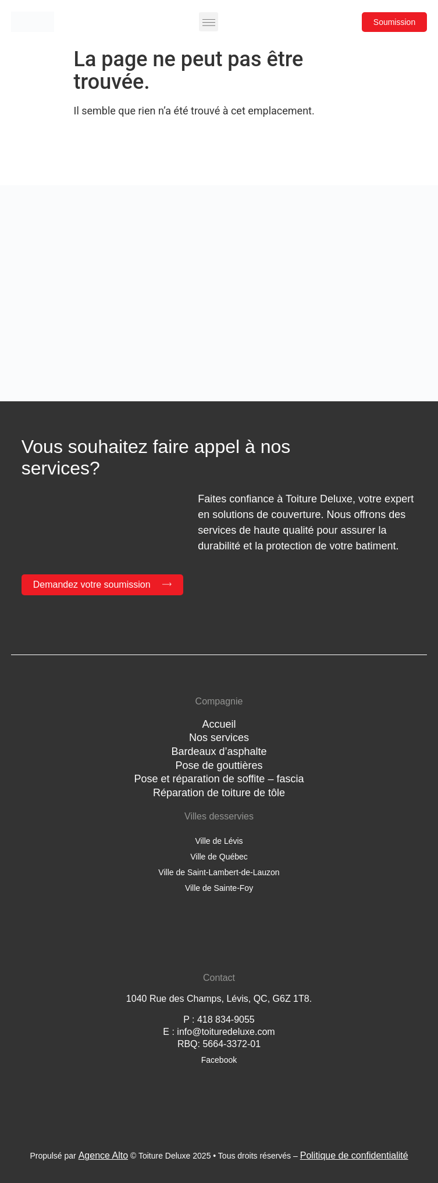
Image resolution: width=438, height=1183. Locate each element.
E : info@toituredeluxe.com (219, 1032)
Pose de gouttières (218, 765)
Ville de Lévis (219, 841)
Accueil (219, 724)
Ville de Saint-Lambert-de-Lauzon (218, 872)
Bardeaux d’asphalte (218, 751)
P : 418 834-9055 (218, 1019)
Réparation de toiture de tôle (219, 793)
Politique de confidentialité (354, 1155)
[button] (208, 21)
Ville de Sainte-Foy (219, 888)
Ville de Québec (219, 856)
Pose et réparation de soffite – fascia (219, 779)
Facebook (219, 1060)
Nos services (219, 737)
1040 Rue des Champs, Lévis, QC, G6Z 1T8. (219, 999)
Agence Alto (103, 1155)
